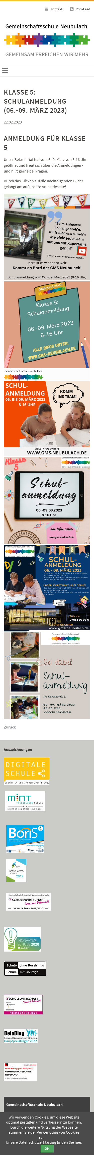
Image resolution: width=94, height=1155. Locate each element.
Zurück (10, 727)
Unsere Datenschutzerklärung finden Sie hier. (44, 1142)
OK (47, 1148)
